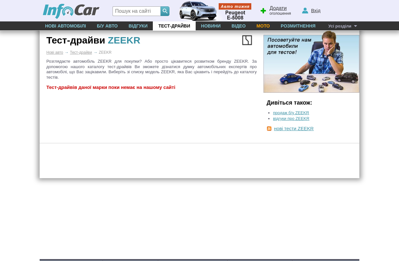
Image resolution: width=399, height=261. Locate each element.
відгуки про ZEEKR (291, 118)
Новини (211, 25)
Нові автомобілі (65, 25)
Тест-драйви (174, 25)
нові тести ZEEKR (294, 128)
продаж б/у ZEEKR (291, 112)
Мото (263, 25)
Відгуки (138, 25)
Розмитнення (298, 25)
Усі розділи (339, 26)
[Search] (164, 11)
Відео (238, 25)
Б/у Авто (107, 25)
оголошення (275, 10)
